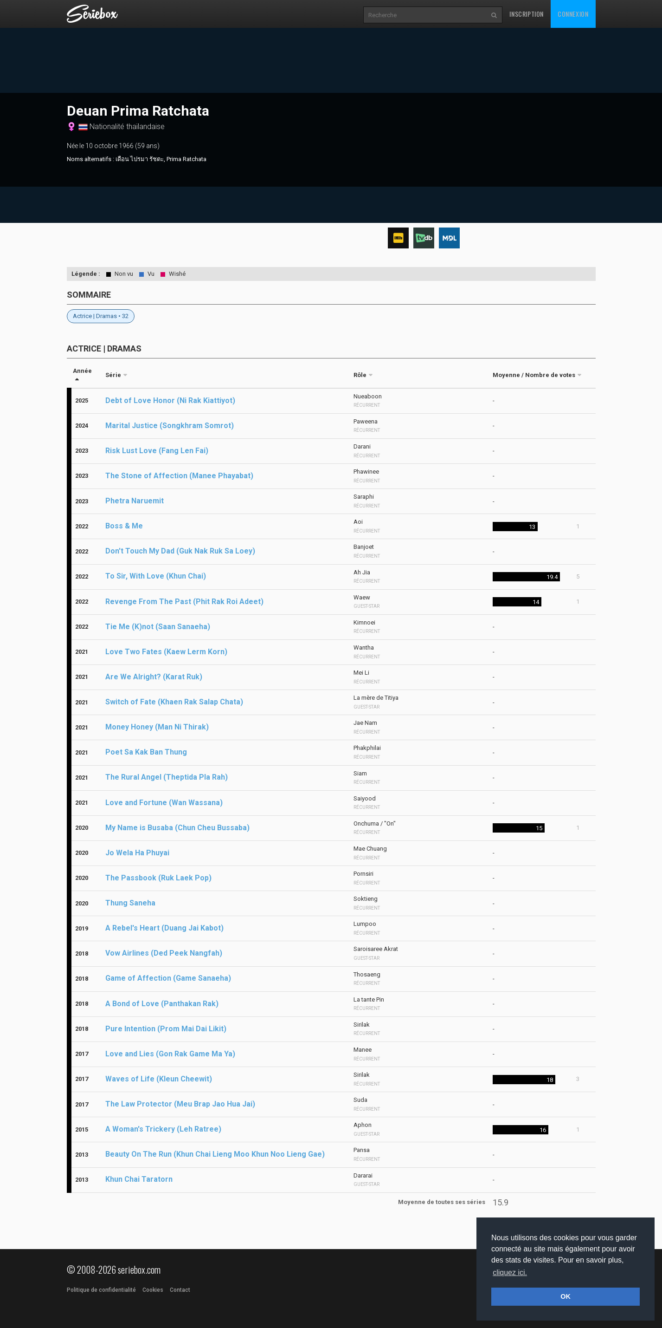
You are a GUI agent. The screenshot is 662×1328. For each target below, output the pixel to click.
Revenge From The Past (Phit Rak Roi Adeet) (184, 601)
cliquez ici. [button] (510, 1272)
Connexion (573, 14)
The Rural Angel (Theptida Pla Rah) (166, 777)
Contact (180, 1290)
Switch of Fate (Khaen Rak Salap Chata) (174, 702)
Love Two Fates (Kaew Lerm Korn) (166, 652)
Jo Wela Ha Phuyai (137, 853)
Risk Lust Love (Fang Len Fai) (156, 451)
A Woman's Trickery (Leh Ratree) (163, 1129)
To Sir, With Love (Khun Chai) (155, 576)
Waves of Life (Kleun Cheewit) (158, 1079)
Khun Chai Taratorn (139, 1179)
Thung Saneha (130, 903)
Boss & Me (124, 526)
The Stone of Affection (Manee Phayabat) (179, 476)
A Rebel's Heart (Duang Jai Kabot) (164, 928)
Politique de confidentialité (101, 1290)
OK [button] (565, 1296)
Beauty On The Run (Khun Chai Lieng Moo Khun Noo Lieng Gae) (215, 1154)
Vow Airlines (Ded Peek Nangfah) (163, 953)
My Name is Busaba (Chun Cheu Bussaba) (177, 828)
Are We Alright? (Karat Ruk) (153, 677)
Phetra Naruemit (134, 501)
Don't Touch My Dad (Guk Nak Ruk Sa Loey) (180, 551)
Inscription (526, 14)
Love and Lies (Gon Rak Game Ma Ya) (170, 1054)
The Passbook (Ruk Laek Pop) (158, 878)
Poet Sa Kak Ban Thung (146, 752)
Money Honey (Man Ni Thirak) (157, 727)
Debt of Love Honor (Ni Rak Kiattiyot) (170, 400)
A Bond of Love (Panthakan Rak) (162, 1004)
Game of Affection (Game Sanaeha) (168, 978)
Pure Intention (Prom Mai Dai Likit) (165, 1029)
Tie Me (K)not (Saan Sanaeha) (157, 627)
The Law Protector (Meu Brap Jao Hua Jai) (180, 1104)
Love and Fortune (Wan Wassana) (164, 803)
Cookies (152, 1290)
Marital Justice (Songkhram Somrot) (169, 426)
